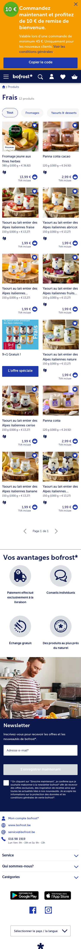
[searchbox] (40, 77)
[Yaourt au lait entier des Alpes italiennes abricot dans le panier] (75, 243)
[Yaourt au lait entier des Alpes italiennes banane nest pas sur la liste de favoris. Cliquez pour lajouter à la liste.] (34, 455)
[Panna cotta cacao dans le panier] (75, 177)
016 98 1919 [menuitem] (13, 839)
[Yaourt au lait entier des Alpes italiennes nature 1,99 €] (61, 353)
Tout (10, 112)
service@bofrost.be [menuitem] (18, 832)
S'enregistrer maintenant (41, 769)
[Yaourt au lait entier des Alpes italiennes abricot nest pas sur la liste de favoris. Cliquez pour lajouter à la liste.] (75, 191)
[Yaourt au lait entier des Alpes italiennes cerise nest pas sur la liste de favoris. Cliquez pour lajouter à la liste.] (34, 389)
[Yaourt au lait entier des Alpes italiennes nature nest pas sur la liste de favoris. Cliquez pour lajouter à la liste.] (75, 323)
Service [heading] (40, 854)
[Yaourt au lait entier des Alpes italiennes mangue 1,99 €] (20, 287)
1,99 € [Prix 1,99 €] (26, 243)
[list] (40, 613)
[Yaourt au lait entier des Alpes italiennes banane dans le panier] (34, 507)
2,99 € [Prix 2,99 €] (66, 177)
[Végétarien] (4, 172)
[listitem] (20, 588)
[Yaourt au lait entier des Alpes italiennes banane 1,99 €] (20, 485)
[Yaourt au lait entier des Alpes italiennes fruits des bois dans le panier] (75, 309)
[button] (8, 76)
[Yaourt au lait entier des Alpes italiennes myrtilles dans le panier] (75, 507)
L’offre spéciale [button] (20, 371)
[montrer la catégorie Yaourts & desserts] (64, 112)
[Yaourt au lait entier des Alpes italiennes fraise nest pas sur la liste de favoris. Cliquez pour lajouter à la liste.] (34, 191)
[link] (22, 76)
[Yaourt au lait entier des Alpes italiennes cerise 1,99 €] (20, 419)
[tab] (51, 76)
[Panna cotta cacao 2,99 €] (61, 155)
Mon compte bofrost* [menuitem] (20, 818)
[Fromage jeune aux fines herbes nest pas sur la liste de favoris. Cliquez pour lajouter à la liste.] (34, 125)
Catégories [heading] (40, 876)
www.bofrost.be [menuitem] (16, 825)
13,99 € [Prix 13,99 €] (25, 177)
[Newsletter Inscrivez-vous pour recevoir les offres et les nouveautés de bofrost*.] (40, 765)
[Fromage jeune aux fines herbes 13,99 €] (20, 155)
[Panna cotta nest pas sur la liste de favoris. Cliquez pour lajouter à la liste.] (75, 389)
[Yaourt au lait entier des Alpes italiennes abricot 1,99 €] (61, 220)
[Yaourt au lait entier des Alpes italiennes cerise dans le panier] (34, 441)
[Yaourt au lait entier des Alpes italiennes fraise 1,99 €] (20, 220)
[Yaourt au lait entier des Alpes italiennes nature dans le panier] (75, 375)
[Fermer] (76, 4)
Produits (13, 87)
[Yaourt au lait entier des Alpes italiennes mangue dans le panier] (34, 309)
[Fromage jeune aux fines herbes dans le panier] (34, 177)
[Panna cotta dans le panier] (75, 441)
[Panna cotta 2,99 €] (61, 419)
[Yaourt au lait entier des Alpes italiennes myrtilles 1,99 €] (61, 485)
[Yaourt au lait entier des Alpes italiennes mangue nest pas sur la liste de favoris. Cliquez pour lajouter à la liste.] (34, 257)
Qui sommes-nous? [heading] (40, 865)
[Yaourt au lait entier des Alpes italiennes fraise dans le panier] (34, 243)
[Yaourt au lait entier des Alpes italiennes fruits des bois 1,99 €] (61, 287)
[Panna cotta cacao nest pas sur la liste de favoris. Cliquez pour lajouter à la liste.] (75, 125)
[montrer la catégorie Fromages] (32, 112)
